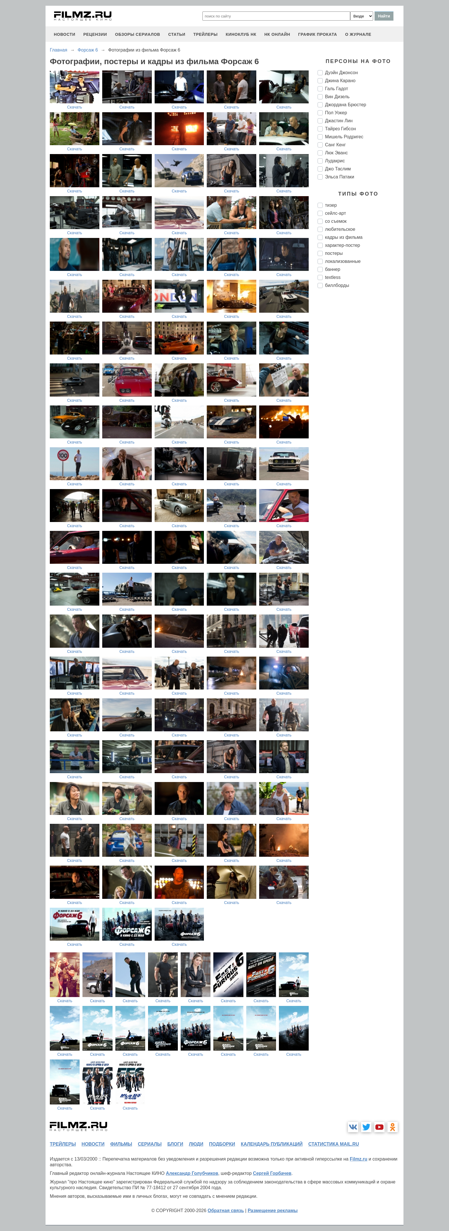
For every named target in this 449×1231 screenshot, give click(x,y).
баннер (332, 269)
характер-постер (342, 245)
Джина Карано (340, 80)
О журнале (358, 34)
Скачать (74, 107)
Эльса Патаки (339, 176)
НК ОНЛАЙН (277, 34)
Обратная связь (226, 1210)
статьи (176, 34)
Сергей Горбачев (272, 1173)
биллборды (337, 285)
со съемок (335, 221)
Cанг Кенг (335, 144)
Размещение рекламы (273, 1210)
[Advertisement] (360, 388)
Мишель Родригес (344, 136)
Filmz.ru (358, 1159)
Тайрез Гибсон (340, 128)
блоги (175, 1144)
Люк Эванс (336, 152)
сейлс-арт (335, 213)
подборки (222, 1144)
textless (332, 277)
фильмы (121, 1144)
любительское (340, 229)
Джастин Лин (338, 120)
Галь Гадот (336, 88)
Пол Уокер (336, 112)
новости (64, 34)
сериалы (150, 1144)
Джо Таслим (338, 168)
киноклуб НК (241, 34)
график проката (317, 34)
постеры (334, 253)
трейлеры (205, 34)
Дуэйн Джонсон (341, 72)
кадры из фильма (344, 237)
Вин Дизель (337, 96)
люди (196, 1144)
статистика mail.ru (333, 1144)
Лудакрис (335, 160)
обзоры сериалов (137, 34)
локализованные (343, 261)
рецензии (95, 34)
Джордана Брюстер (345, 104)
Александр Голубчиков (192, 1173)
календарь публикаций (272, 1144)
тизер (331, 205)
